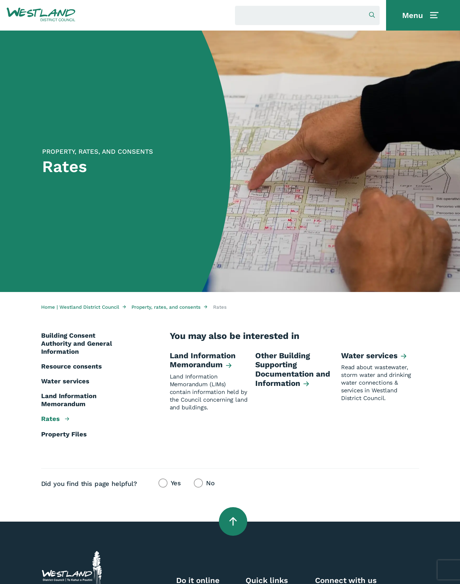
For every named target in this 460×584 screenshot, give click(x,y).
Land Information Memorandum (68, 400)
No (210, 483)
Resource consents (71, 366)
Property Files (64, 434)
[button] (41, 14)
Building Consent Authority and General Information (76, 343)
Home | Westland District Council (83, 307)
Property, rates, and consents (169, 307)
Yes (176, 483)
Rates (55, 419)
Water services (65, 381)
